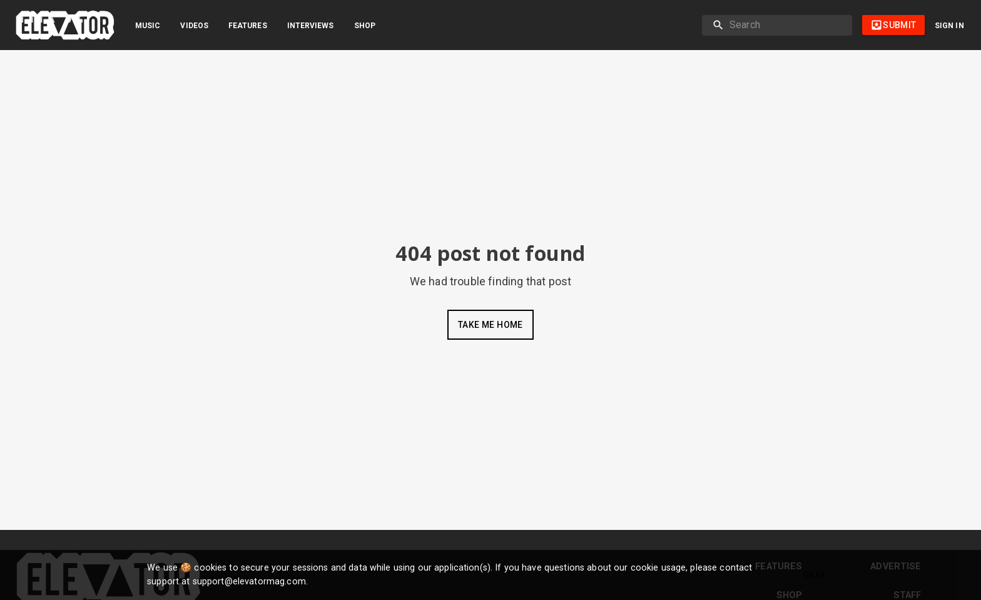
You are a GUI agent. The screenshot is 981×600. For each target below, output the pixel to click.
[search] (785, 25)
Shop (364, 25)
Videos (194, 25)
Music (147, 25)
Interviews (310, 25)
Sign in (949, 25)
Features (247, 25)
